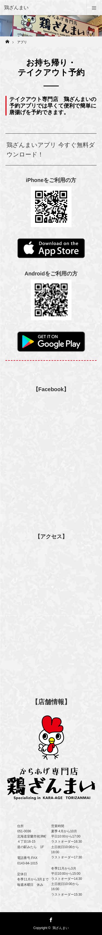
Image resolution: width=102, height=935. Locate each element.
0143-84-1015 (27, 863)
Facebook (50, 919)
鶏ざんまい (60, 928)
